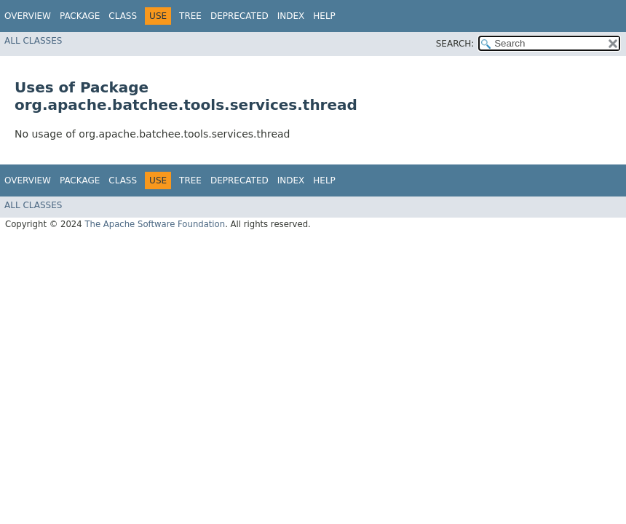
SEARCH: (455, 44)
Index (291, 16)
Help (324, 16)
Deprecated (239, 16)
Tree (190, 16)
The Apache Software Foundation (154, 224)
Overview (27, 16)
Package (80, 16)
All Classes (33, 41)
